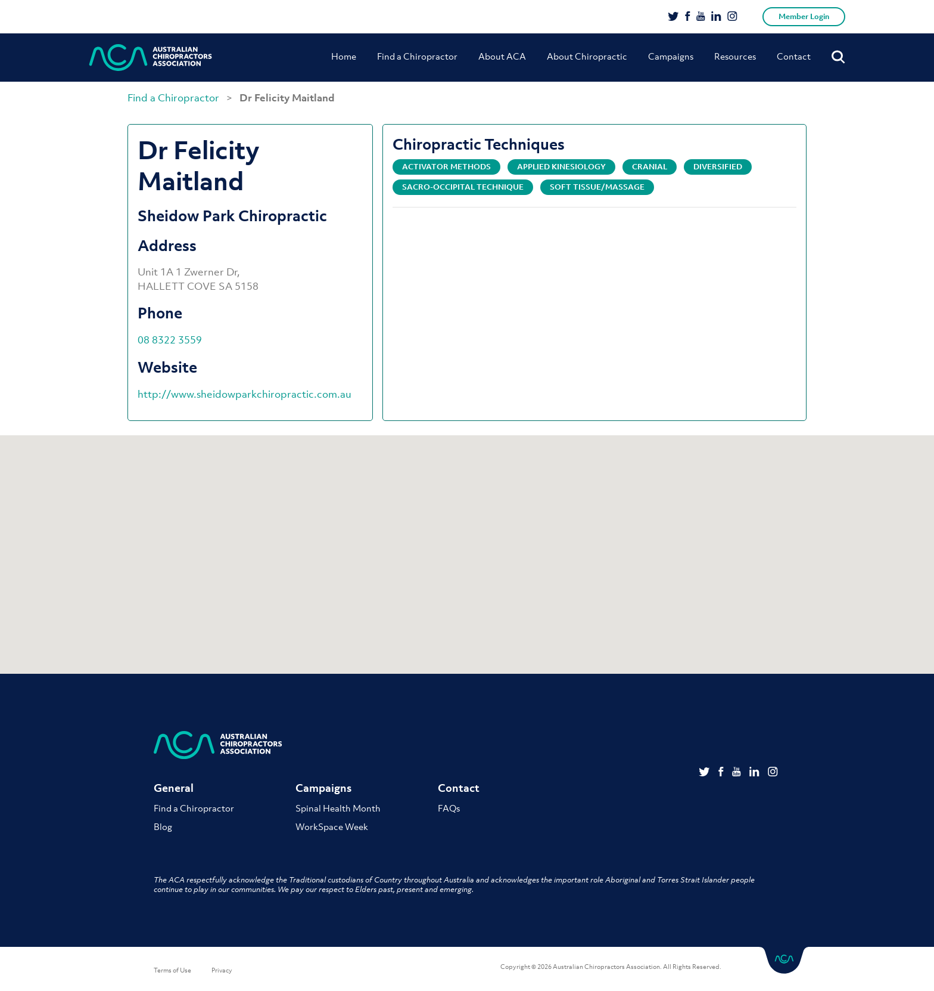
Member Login (804, 16)
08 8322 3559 (170, 339)
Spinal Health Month (338, 808)
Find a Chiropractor (417, 56)
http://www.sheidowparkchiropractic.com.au (244, 394)
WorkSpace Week (331, 826)
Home (343, 56)
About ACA (502, 56)
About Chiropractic (587, 56)
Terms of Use (172, 970)
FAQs (449, 808)
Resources (735, 56)
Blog (163, 826)
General (174, 788)
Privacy (221, 970)
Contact (794, 56)
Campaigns (670, 56)
